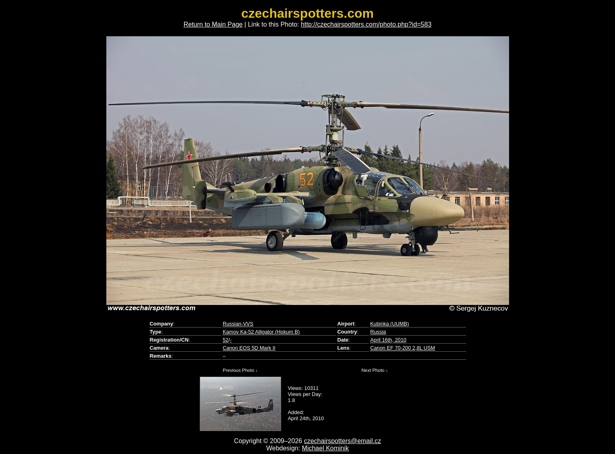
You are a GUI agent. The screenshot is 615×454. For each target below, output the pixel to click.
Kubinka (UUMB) (389, 324)
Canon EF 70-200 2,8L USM (402, 348)
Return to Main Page (213, 24)
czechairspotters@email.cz (342, 440)
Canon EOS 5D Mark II (249, 348)
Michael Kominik (325, 448)
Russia (378, 332)
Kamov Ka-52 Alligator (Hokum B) (261, 332)
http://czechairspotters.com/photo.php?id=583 (366, 24)
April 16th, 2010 (388, 340)
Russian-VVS (238, 324)
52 (225, 340)
